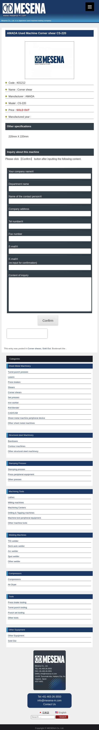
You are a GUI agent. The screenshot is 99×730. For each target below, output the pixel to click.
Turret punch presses (18, 372)
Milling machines (16, 502)
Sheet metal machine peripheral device (26, 418)
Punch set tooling (16, 612)
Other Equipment (16, 635)
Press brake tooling (17, 602)
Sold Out (46, 348)
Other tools (13, 618)
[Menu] (89, 6)
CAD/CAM (13, 413)
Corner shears (34, 348)
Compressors (14, 579)
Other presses (14, 479)
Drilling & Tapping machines (21, 513)
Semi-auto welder (16, 546)
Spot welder (13, 556)
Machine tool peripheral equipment (24, 518)
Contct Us (39, 684)
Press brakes (14, 382)
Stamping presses (16, 469)
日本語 (45, 712)
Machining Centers (17, 507)
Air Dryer (12, 584)
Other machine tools (17, 523)
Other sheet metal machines (21, 423)
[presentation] (27, 333)
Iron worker (13, 402)
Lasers (11, 377)
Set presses (13, 397)
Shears (11, 387)
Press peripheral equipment (21, 474)
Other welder (14, 561)
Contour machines (16, 446)
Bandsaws (13, 441)
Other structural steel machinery (23, 451)
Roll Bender (13, 408)
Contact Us (49, 704)
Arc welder (13, 551)
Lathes (11, 497)
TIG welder (13, 541)
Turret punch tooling (17, 607)
